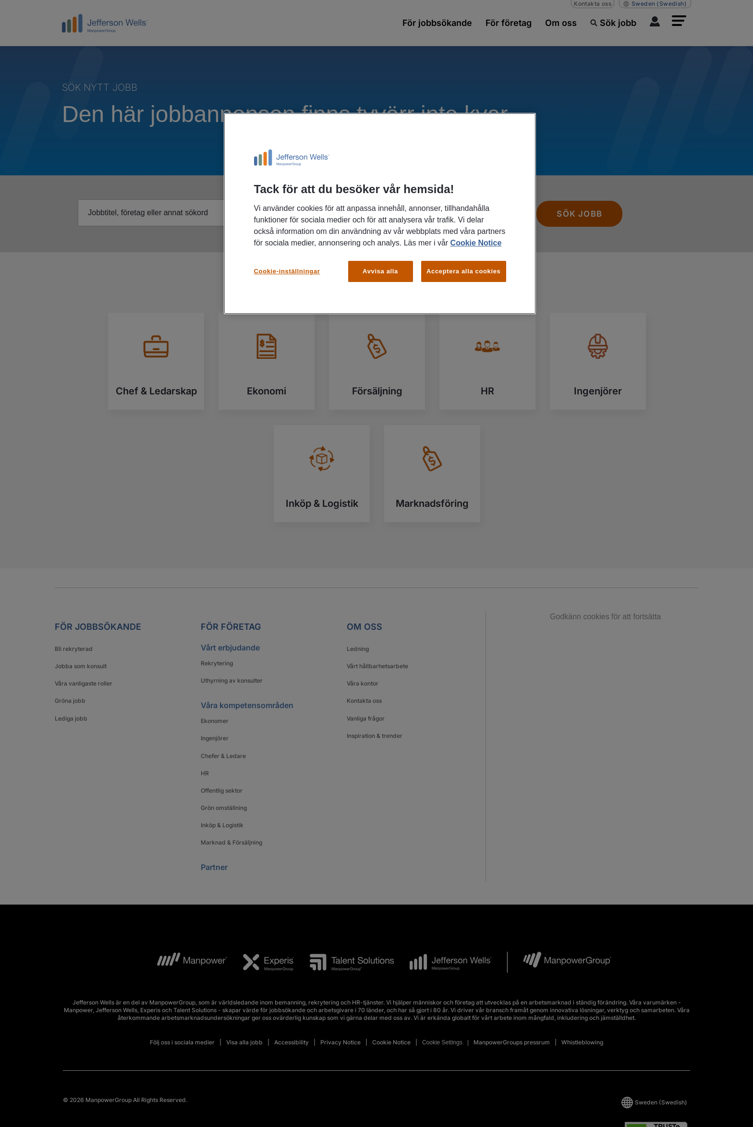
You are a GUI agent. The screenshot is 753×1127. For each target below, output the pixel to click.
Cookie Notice (476, 243)
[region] (380, 214)
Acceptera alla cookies (463, 271)
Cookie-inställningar (287, 271)
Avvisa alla (380, 271)
